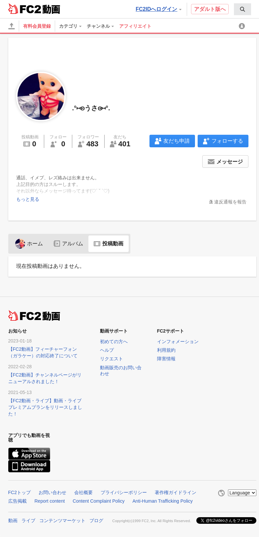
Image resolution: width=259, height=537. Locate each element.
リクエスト (111, 358)
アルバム (68, 243)
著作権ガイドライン (175, 492)
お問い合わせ (52, 492)
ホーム (29, 243)
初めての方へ (114, 341)
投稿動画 (108, 243)
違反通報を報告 (230, 201)
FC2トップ (19, 492)
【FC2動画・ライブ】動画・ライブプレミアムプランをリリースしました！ (45, 407)
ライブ (28, 520)
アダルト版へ (210, 9)
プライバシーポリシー (124, 492)
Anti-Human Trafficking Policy (163, 501)
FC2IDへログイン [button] (158, 9)
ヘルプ (107, 350)
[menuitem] (242, 9)
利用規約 (166, 350)
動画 (12, 520)
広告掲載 (17, 501)
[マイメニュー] (243, 26)
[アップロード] (11, 26)
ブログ (96, 520)
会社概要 (83, 492)
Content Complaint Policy (98, 501)
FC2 (24, 8)
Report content (50, 501)
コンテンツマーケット (62, 520)
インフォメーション (178, 341)
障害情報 (166, 358)
